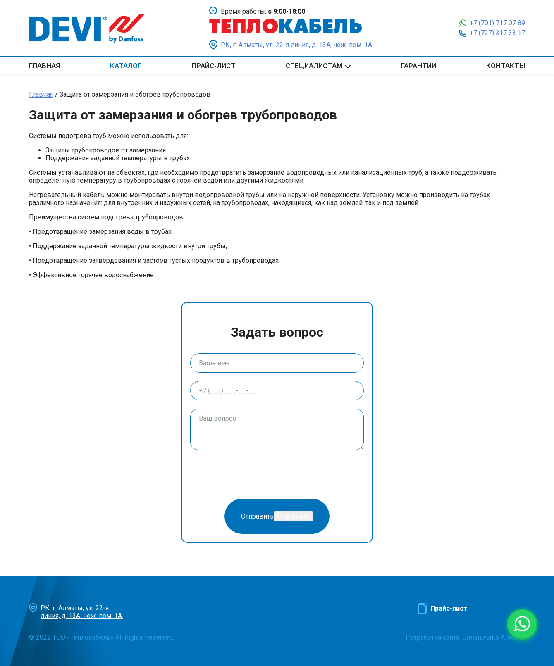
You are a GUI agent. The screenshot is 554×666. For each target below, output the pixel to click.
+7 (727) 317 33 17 (497, 33)
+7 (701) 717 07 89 (497, 23)
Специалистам (314, 66)
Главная (44, 66)
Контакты (505, 66)
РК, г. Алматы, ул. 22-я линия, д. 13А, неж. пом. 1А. (297, 45)
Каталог (125, 66)
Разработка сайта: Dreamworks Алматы (465, 637)
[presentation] (253, 474)
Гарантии (418, 66)
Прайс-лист (214, 66)
